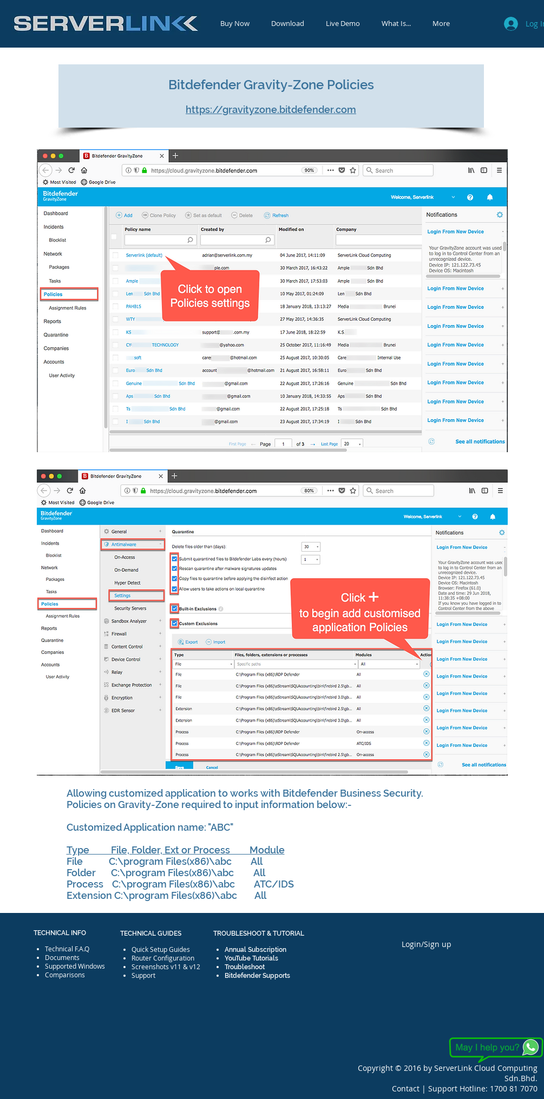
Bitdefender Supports (257, 975)
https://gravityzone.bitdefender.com (271, 109)
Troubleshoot (245, 967)
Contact (407, 1088)
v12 (194, 966)
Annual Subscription (255, 950)
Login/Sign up (426, 944)
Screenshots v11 (156, 966)
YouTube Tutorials (251, 958)
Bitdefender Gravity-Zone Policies (271, 84)
